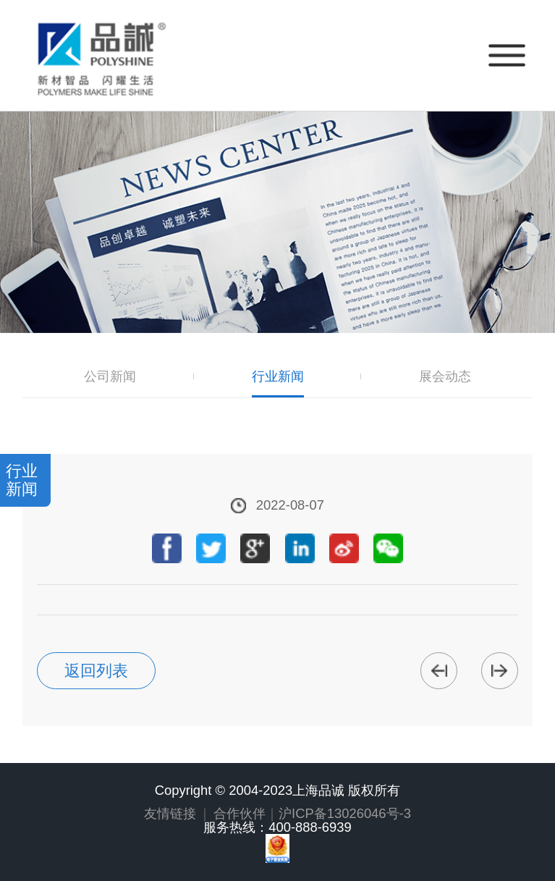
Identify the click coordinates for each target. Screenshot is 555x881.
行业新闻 (278, 377)
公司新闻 (110, 377)
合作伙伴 (239, 813)
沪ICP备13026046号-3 (345, 813)
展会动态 (445, 377)
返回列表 (96, 671)
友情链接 (170, 813)
